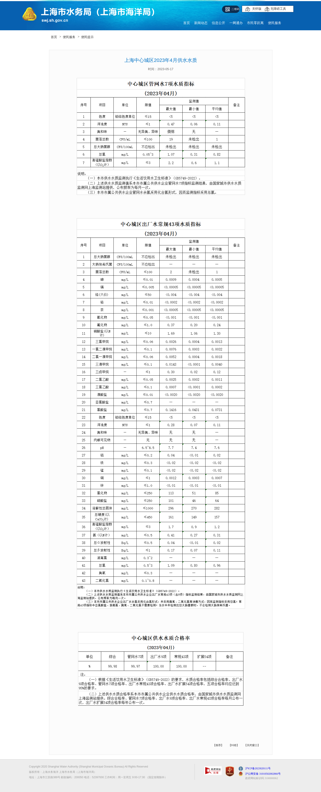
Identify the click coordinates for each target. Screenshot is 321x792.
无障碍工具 (278, 8)
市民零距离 (255, 23)
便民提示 (87, 37)
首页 (186, 23)
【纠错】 (233, 745)
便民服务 (274, 23)
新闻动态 (201, 23)
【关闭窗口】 (252, 745)
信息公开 (218, 23)
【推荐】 (218, 745)
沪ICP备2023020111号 (258, 768)
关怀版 (256, 8)
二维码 (235, 9)
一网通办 (236, 23)
